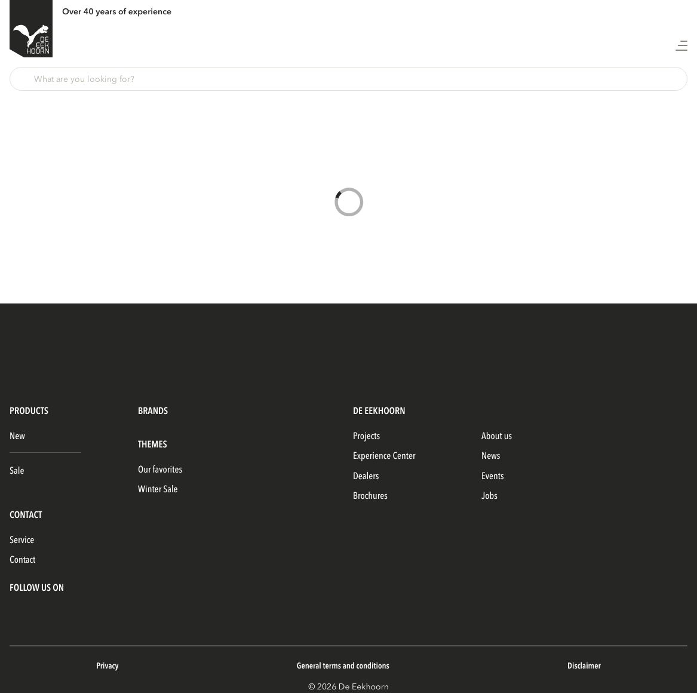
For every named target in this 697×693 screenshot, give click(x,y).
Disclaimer (584, 666)
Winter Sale (158, 489)
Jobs (489, 495)
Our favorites (160, 469)
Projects (366, 436)
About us (496, 436)
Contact (22, 559)
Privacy (107, 666)
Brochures (370, 495)
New (17, 436)
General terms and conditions (343, 666)
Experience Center (384, 455)
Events (492, 476)
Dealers (366, 476)
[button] (348, 79)
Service (22, 540)
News (490, 455)
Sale (17, 470)
